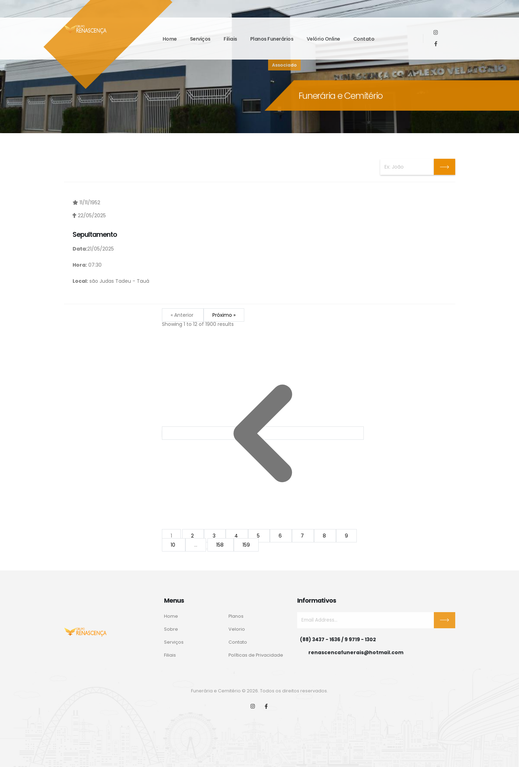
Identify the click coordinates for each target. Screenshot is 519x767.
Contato (364, 38)
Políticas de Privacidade (255, 655)
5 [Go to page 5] (259, 536)
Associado (284, 65)
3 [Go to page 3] (215, 536)
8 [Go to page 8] (325, 536)
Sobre (171, 629)
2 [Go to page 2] (193, 536)
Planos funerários (272, 38)
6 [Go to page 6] (281, 536)
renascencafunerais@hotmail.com (355, 652)
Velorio (236, 629)
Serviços (200, 38)
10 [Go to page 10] (174, 545)
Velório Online (323, 38)
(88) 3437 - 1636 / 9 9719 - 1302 (338, 639)
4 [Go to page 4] (236, 536)
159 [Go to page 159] (246, 545)
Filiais (230, 38)
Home (170, 38)
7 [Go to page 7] (303, 536)
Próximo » (223, 315)
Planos (236, 616)
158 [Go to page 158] (220, 545)
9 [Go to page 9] (346, 536)
